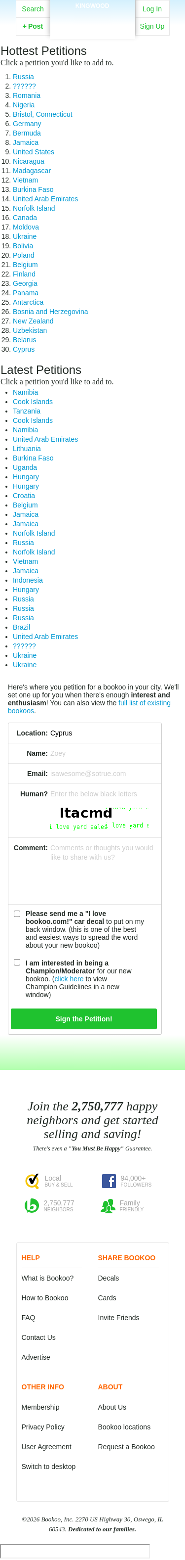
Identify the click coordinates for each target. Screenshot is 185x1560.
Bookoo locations (124, 1427)
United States (33, 152)
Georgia (25, 283)
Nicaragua (28, 161)
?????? (24, 86)
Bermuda (27, 133)
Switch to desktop (49, 1466)
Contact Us (39, 1337)
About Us (112, 1407)
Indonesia (28, 580)
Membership (41, 1407)
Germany (27, 124)
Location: (32, 733)
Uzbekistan (30, 330)
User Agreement (47, 1447)
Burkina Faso (33, 189)
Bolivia (23, 246)
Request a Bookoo (126, 1447)
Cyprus (24, 349)
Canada (25, 218)
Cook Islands (33, 402)
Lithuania (27, 449)
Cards (107, 1298)
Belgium (25, 265)
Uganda (25, 467)
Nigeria (24, 105)
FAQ (29, 1318)
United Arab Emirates (45, 199)
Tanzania (26, 411)
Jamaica (25, 142)
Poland (24, 255)
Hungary (26, 477)
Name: (37, 753)
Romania (26, 95)
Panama (25, 293)
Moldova (26, 227)
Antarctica (28, 302)
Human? (34, 794)
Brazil (21, 627)
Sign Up (152, 26)
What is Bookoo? (48, 1278)
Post (33, 26)
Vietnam (25, 180)
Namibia (25, 392)
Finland (24, 274)
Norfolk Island (34, 208)
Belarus (24, 340)
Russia (23, 77)
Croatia (24, 496)
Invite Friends (119, 1318)
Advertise (36, 1357)
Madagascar (32, 171)
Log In (152, 9)
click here (68, 979)
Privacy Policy (43, 1427)
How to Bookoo (45, 1298)
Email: (37, 774)
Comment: (31, 848)
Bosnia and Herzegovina (50, 312)
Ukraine (25, 236)
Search (32, 9)
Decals (108, 1278)
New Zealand (33, 321)
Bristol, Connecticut (43, 114)
